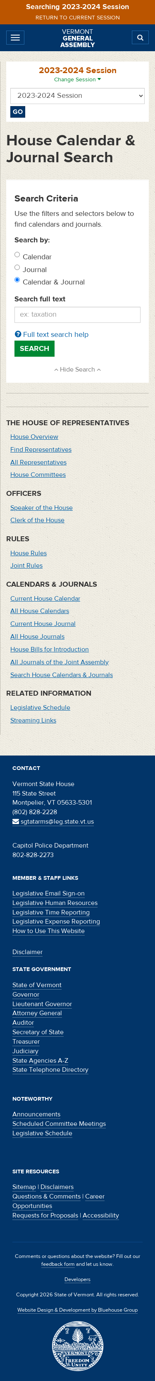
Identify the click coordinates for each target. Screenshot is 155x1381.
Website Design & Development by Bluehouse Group (77, 1310)
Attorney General (37, 1013)
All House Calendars (39, 611)
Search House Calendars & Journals (61, 675)
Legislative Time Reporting (51, 912)
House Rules (28, 553)
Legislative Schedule (40, 708)
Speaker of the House (41, 508)
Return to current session (78, 17)
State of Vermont (37, 985)
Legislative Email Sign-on (48, 893)
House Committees (38, 475)
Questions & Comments (46, 1196)
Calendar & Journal (54, 282)
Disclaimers (57, 1187)
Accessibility (101, 1215)
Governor (25, 994)
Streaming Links (33, 720)
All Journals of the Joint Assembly (59, 662)
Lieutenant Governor (42, 1004)
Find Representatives (41, 449)
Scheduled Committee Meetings (59, 1124)
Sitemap (24, 1187)
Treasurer (26, 1042)
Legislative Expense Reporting (56, 921)
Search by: (32, 240)
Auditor (23, 1023)
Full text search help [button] (51, 334)
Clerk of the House (37, 520)
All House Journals (37, 636)
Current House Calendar (45, 599)
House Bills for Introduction (49, 649)
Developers (77, 1279)
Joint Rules (26, 565)
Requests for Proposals (45, 1215)
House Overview (34, 437)
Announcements (36, 1114)
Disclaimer (27, 952)
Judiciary (25, 1051)
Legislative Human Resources (55, 903)
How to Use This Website (48, 931)
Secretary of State (38, 1032)
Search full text (39, 299)
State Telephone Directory (50, 1070)
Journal (35, 270)
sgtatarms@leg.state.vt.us (53, 821)
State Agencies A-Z (40, 1060)
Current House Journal (43, 624)
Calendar (37, 257)
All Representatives (38, 462)
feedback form (58, 1264)
